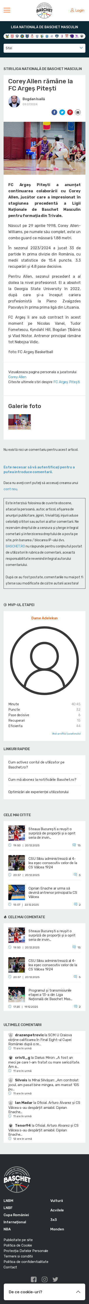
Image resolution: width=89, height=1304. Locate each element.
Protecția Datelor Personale (26, 1251)
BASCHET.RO (15, 546)
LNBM (8, 1201)
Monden (57, 1229)
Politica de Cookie (18, 1245)
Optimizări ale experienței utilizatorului (38, 792)
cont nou (10, 489)
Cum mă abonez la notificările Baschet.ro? (42, 779)
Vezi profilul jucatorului (66, 733)
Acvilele (57, 1210)
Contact (10, 1267)
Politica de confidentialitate (26, 1262)
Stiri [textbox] (9, 48)
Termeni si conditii (18, 1256)
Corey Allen (17, 377)
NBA (7, 1229)
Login (77, 10)
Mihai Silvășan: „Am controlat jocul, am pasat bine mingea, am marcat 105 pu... (43, 1084)
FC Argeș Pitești (66, 382)
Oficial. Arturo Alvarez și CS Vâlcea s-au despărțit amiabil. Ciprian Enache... (44, 1107)
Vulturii (56, 1201)
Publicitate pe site (18, 1240)
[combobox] (44, 48)
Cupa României (16, 1215)
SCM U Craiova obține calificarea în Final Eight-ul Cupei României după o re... (40, 1039)
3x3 (53, 1220)
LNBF (8, 1208)
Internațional (15, 1222)
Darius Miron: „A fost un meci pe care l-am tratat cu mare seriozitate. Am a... (44, 1062)
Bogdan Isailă (34, 99)
